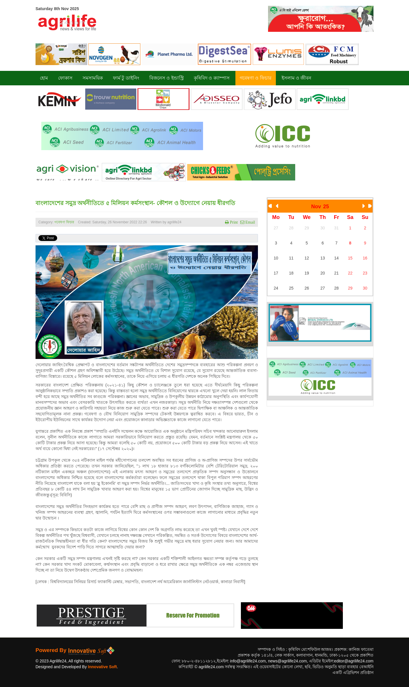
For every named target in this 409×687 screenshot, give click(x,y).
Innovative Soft (102, 666)
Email (249, 222)
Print (233, 222)
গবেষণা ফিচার (64, 222)
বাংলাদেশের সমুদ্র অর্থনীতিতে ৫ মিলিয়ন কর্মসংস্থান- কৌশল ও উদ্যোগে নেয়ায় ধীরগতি (135, 203)
